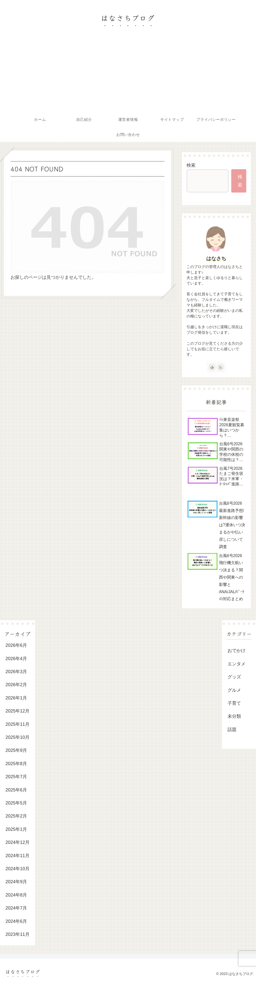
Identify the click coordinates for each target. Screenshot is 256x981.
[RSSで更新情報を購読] (220, 367)
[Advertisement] (128, 74)
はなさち (216, 258)
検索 (191, 165)
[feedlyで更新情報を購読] (212, 367)
